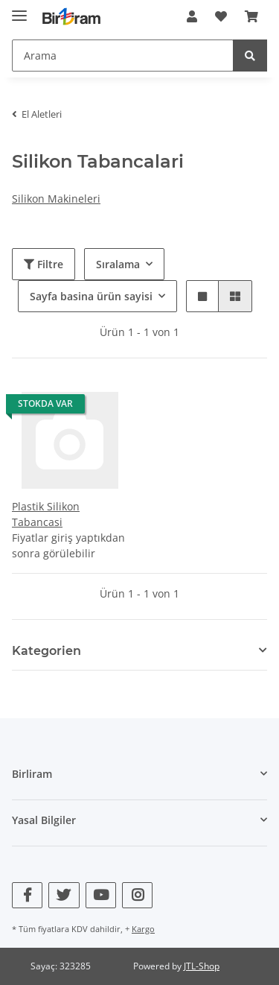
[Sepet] (251, 16)
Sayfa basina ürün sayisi (91, 296)
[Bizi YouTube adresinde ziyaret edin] (101, 895)
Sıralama (118, 264)
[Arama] (123, 55)
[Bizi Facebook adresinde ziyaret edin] (27, 895)
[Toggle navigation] (19, 9)
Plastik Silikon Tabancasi (46, 514)
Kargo (143, 928)
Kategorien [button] (46, 651)
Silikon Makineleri (56, 198)
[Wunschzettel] (221, 16)
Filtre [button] (43, 264)
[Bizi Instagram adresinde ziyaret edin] (137, 895)
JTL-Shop (201, 966)
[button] (192, 16)
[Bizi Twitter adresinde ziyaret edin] (63, 895)
